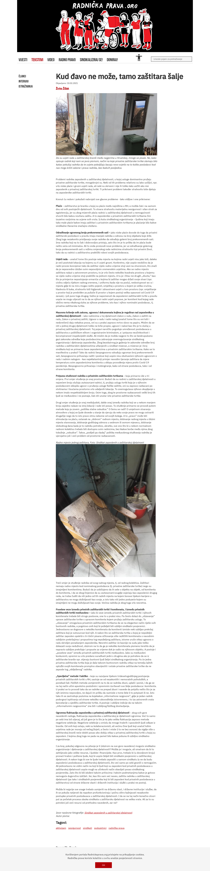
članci (22, 76)
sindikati (87, 828)
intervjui (23, 81)
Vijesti (23, 59)
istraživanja (26, 86)
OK (103, 865)
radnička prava (117, 828)
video (51, 59)
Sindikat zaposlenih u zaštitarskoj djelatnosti (108, 812)
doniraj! (112, 59)
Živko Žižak (62, 88)
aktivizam (61, 828)
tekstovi (37, 59)
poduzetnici (100, 828)
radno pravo (67, 59)
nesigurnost (74, 828)
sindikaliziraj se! (91, 59)
